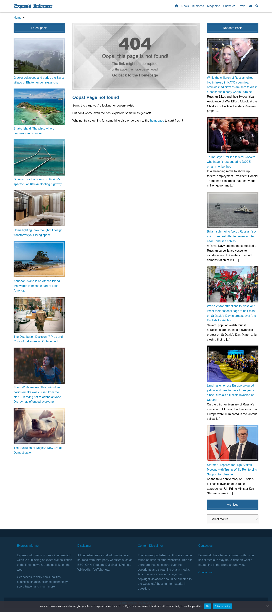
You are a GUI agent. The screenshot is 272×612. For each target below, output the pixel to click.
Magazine (213, 6)
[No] (267, 606)
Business (198, 6)
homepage (157, 120)
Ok (207, 606)
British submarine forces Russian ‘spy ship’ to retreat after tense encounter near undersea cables (232, 236)
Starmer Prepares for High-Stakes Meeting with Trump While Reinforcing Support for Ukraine (232, 469)
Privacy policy (222, 606)
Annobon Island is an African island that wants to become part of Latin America (37, 285)
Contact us (205, 572)
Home (18, 17)
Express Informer (33, 6)
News (185, 6)
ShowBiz (229, 6)
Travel (242, 6)
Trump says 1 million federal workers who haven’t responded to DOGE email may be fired (231, 162)
